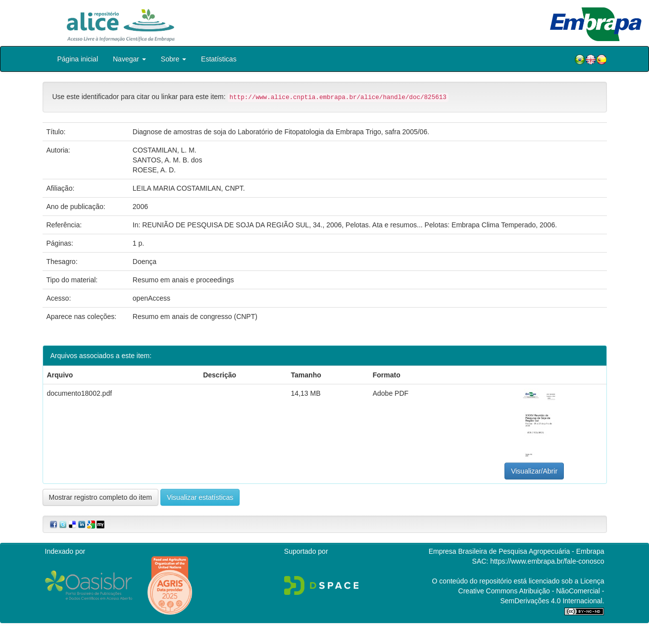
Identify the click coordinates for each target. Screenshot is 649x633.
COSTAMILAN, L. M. (165, 150)
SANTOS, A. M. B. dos (167, 160)
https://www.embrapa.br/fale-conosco (547, 561)
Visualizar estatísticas (200, 497)
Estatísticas (219, 59)
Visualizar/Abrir (534, 471)
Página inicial (78, 59)
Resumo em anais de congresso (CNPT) (195, 316)
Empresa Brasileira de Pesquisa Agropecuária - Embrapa (516, 551)
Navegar (129, 59)
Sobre (173, 59)
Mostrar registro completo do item (100, 497)
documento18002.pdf (79, 393)
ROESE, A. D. (154, 170)
